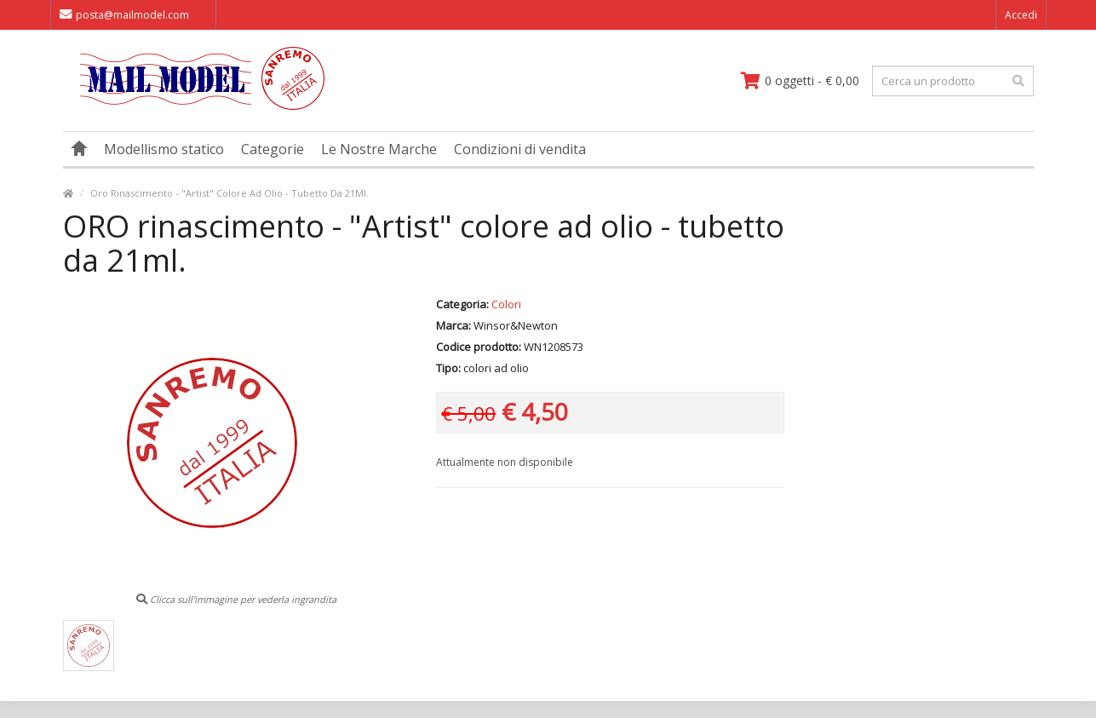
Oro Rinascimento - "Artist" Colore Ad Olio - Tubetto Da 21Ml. (229, 193)
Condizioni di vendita (520, 149)
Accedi (1021, 15)
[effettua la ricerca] (1018, 81)
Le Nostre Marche (379, 149)
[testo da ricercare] (953, 81)
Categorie (272, 149)
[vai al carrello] (800, 81)
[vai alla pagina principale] (193, 106)
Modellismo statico (164, 149)
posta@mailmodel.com (124, 15)
